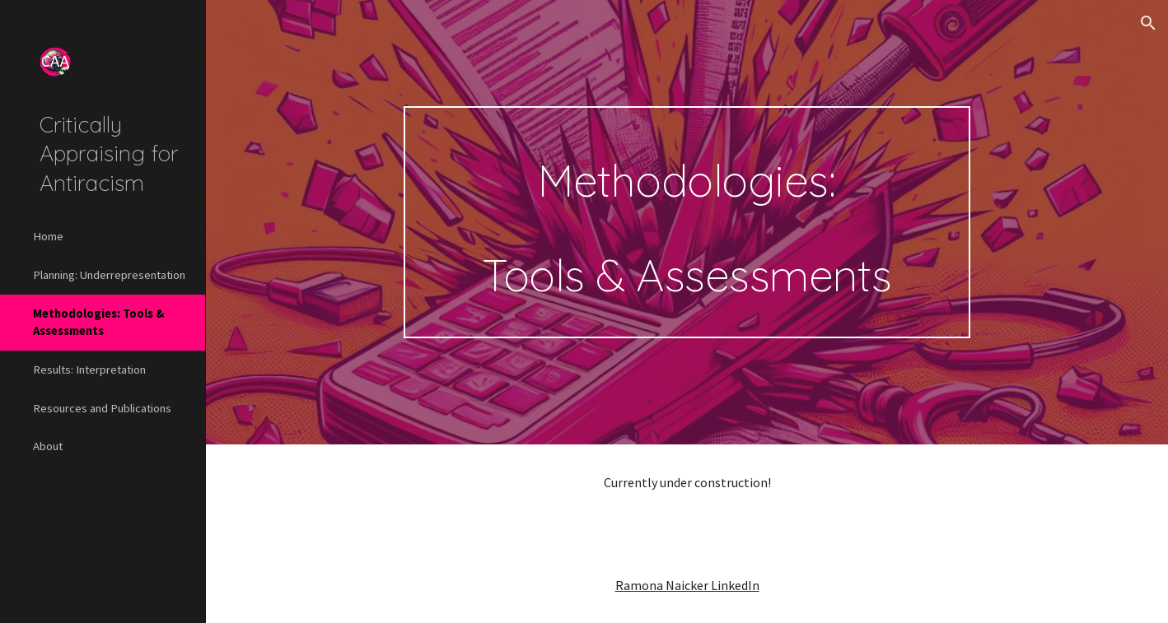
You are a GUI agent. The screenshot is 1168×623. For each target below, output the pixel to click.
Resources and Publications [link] (102, 408)
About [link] (48, 446)
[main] (687, 222)
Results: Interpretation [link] (89, 369)
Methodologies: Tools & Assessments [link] (99, 322)
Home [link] (48, 236)
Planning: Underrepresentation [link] (109, 274)
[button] (1148, 23)
